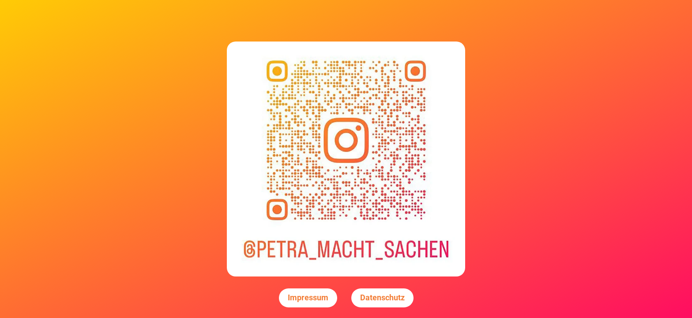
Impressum (308, 297)
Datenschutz (382, 297)
